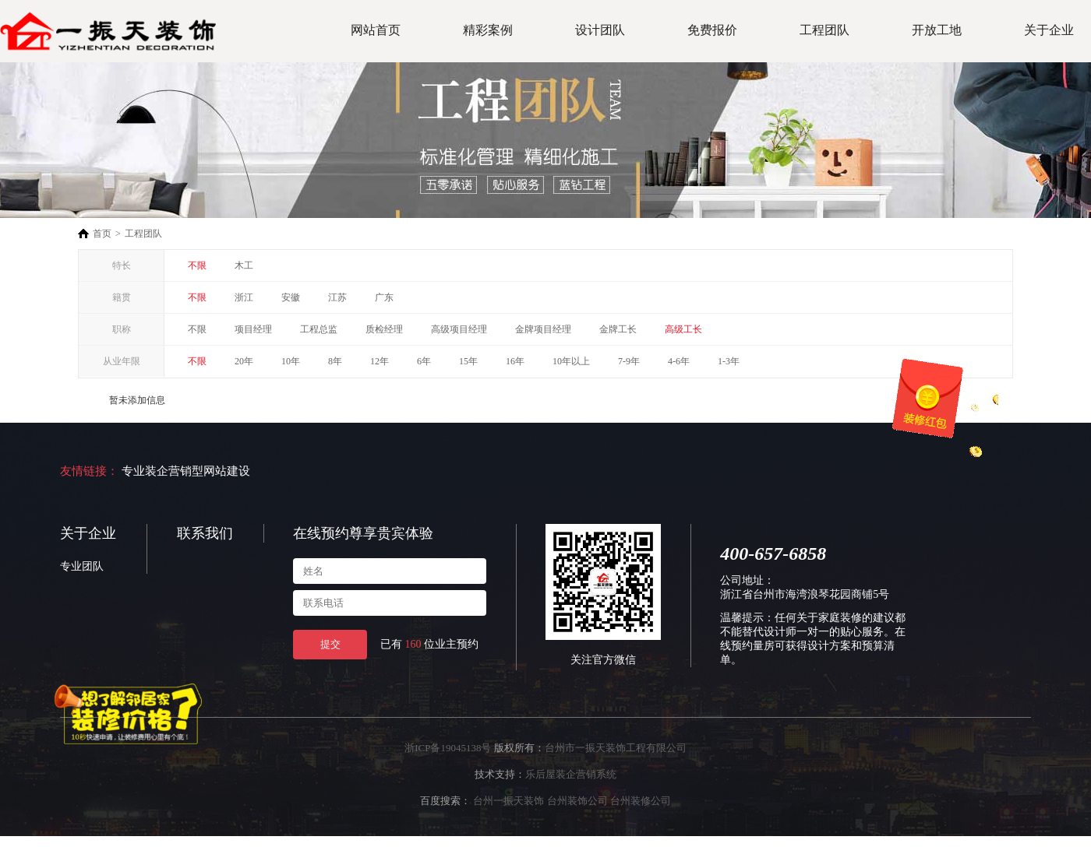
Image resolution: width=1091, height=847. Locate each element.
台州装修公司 (640, 801)
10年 (290, 361)
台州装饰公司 (577, 801)
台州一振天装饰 (508, 801)
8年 (335, 361)
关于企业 (1049, 30)
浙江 (244, 297)
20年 (244, 361)
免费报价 (712, 30)
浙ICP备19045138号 (447, 748)
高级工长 (683, 329)
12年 (379, 361)
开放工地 (937, 30)
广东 (384, 297)
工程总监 (318, 329)
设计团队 (600, 30)
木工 (244, 265)
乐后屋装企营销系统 (570, 774)
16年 (515, 361)
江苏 (337, 297)
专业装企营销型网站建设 (186, 471)
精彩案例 (488, 30)
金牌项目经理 (543, 329)
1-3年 (729, 361)
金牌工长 (618, 329)
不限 (197, 265)
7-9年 (629, 361)
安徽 (290, 297)
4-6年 (679, 361)
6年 (424, 361)
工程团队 (824, 30)
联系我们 (205, 533)
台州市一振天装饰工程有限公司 (616, 748)
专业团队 (82, 566)
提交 (330, 644)
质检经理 (384, 329)
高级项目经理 (459, 329)
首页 (102, 233)
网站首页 (376, 30)
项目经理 (253, 329)
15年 (468, 361)
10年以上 (571, 361)
